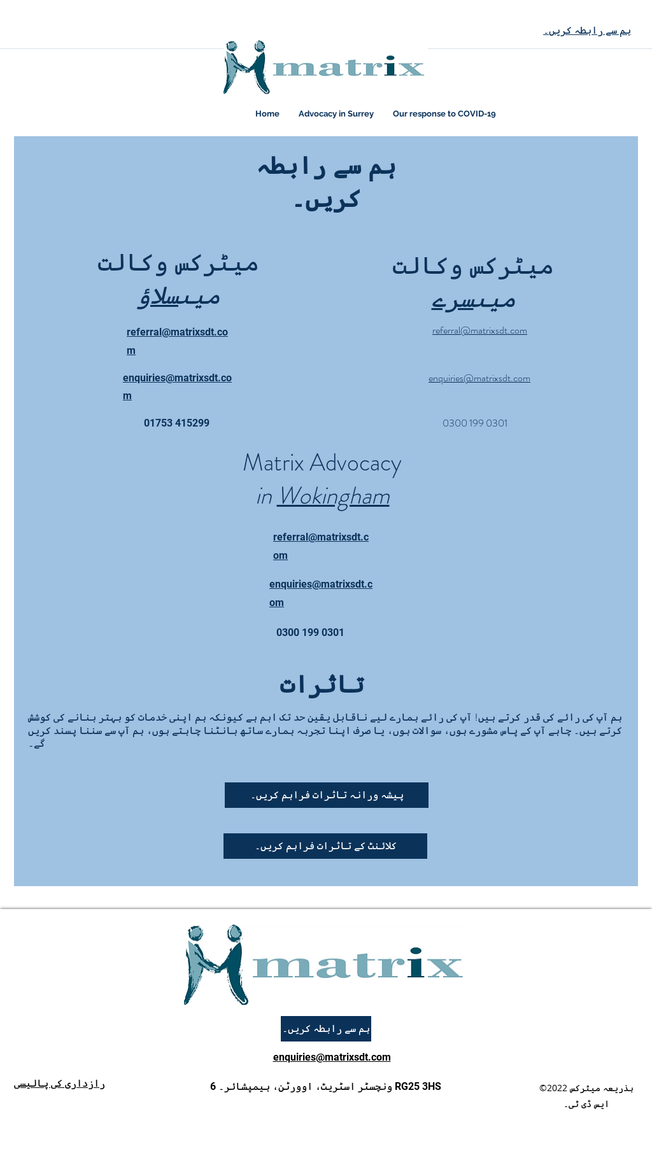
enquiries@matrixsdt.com (332, 1057)
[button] (325, 846)
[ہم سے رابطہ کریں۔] (326, 1029)
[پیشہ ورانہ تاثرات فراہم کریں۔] (327, 795)
